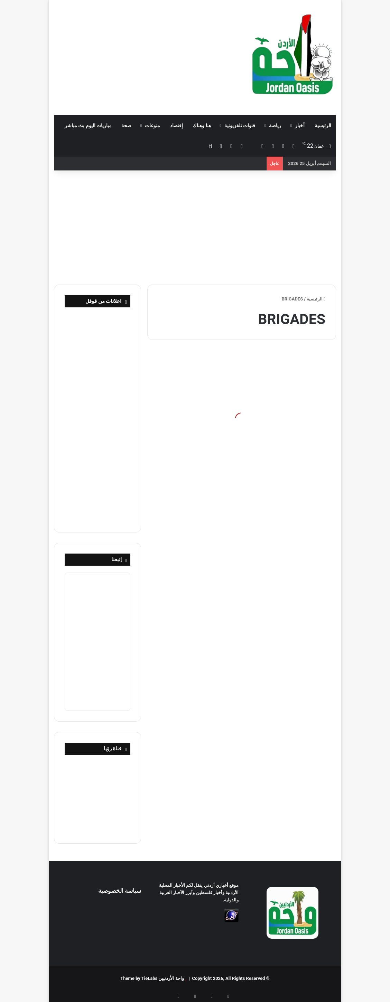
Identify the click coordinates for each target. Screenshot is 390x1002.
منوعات (152, 125)
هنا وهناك (202, 125)
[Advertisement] (146, 55)
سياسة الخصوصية (119, 890)
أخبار (300, 125)
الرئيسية (323, 125)
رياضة (275, 125)
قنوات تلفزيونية (239, 125)
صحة (126, 125)
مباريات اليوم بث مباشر (88, 125)
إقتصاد (176, 125)
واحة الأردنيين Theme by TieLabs (152, 978)
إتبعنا (116, 559)
